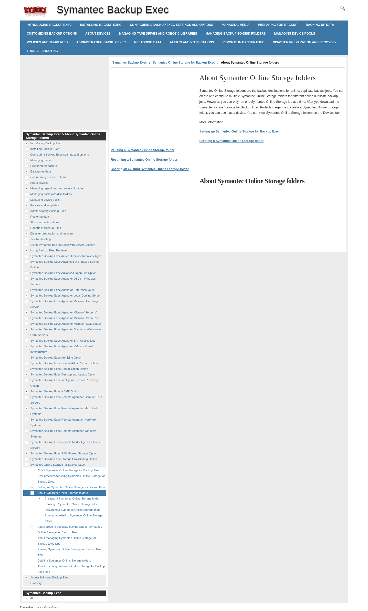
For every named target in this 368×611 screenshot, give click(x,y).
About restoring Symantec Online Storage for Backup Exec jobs (71, 569)
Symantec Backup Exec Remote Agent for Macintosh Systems (64, 411)
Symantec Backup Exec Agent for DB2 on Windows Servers (63, 281)
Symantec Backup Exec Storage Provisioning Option (63, 459)
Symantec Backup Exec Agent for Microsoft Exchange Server (64, 304)
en (31, 597)
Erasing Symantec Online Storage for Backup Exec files (70, 552)
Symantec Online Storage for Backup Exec (184, 62)
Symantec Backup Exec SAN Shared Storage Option (64, 453)
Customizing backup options (52, 33)
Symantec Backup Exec (35, 11)
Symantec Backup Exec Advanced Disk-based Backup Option (65, 264)
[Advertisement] (154, 106)
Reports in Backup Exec (244, 42)
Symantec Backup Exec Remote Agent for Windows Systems (63, 433)
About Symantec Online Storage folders (63, 492)
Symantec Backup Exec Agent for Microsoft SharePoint (65, 318)
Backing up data (320, 25)
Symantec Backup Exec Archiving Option (56, 357)
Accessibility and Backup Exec (49, 577)
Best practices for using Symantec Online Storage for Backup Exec (71, 478)
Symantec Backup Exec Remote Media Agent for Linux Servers (65, 445)
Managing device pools (294, 33)
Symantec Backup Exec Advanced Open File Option (63, 272)
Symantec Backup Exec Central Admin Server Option (64, 363)
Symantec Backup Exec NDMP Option (54, 391)
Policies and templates (47, 42)
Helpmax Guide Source (46, 607)
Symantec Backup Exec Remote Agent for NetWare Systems (63, 422)
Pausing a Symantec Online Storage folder (143, 150)
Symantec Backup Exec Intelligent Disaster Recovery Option (64, 383)
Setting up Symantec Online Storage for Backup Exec (239, 131)
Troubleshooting (42, 51)
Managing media (236, 25)
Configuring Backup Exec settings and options (171, 25)
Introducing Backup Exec (49, 25)
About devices (98, 33)
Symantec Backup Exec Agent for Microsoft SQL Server (65, 323)
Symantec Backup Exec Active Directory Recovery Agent (66, 256)
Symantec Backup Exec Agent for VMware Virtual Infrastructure (61, 349)
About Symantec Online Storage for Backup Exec (69, 470)
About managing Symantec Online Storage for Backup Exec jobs (67, 540)
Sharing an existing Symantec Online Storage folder (150, 169)
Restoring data (147, 42)
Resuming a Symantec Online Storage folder (144, 159)
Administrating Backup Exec (101, 42)
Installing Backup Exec (101, 25)
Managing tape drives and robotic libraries (158, 33)
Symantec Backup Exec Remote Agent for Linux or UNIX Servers (66, 399)
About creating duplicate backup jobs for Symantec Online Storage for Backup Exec (70, 529)
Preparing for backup (277, 25)
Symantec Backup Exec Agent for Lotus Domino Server (65, 295)
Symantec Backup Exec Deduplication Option (59, 368)
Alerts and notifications (192, 42)
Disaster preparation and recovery (305, 42)
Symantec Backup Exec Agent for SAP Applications (63, 340)
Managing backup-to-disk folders (235, 33)
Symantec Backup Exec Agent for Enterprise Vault (62, 289)
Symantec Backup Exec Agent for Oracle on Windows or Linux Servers (66, 332)
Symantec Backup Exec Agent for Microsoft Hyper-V (63, 312)
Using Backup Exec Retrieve (48, 250)
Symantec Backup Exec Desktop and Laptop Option (63, 374)
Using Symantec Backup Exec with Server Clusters (62, 244)
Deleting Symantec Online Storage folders (64, 560)
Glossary (36, 583)
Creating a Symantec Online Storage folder (231, 141)
